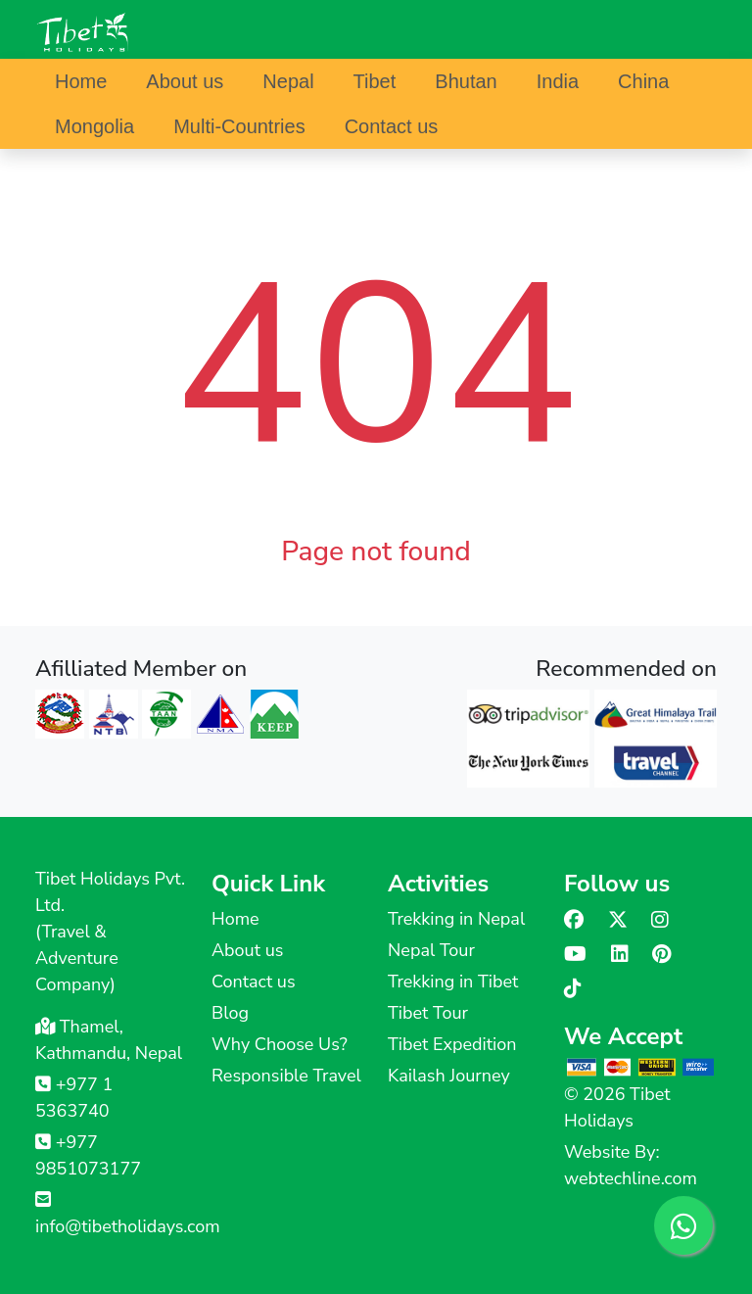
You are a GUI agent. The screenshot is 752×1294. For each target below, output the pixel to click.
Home (81, 81)
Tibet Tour (428, 1013)
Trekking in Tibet (453, 981)
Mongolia (94, 126)
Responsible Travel (286, 1075)
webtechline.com (630, 1178)
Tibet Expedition (452, 1044)
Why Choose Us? (280, 1044)
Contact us (392, 126)
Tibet (375, 81)
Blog (230, 1013)
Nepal (287, 81)
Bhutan (465, 81)
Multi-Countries (239, 126)
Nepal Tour (431, 950)
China (643, 81)
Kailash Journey (449, 1075)
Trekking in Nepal (456, 919)
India (558, 81)
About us (184, 81)
